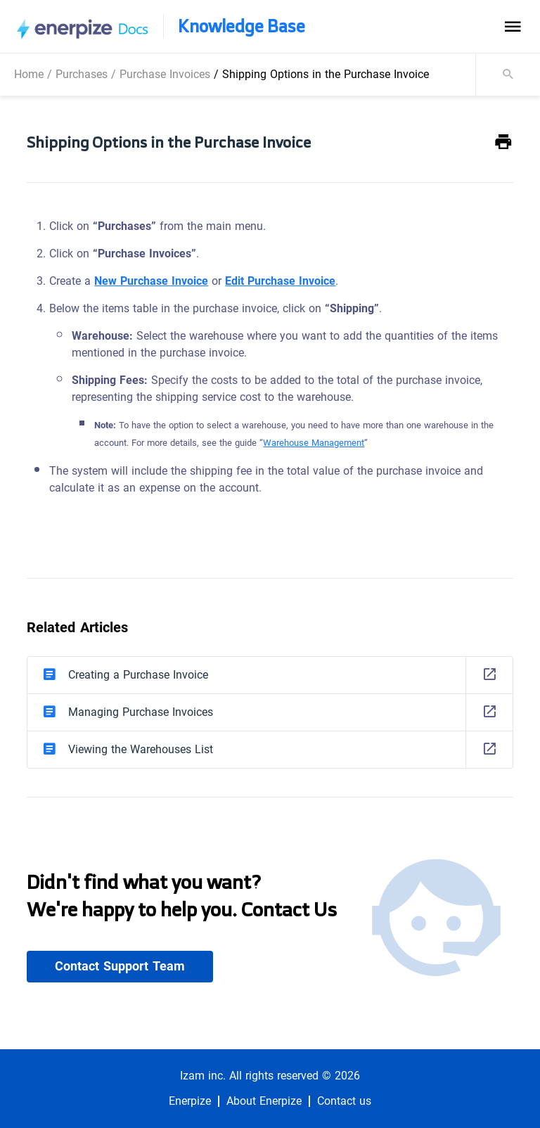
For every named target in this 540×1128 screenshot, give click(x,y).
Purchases (82, 74)
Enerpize (190, 1101)
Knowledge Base (241, 26)
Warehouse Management (313, 442)
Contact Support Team (120, 966)
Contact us (344, 1101)
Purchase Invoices (165, 74)
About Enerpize (264, 1101)
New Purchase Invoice (151, 281)
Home (29, 74)
